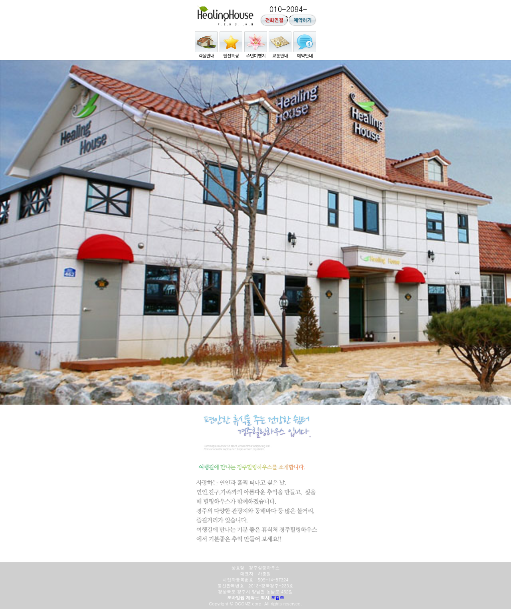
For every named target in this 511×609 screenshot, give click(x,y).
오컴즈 (277, 598)
